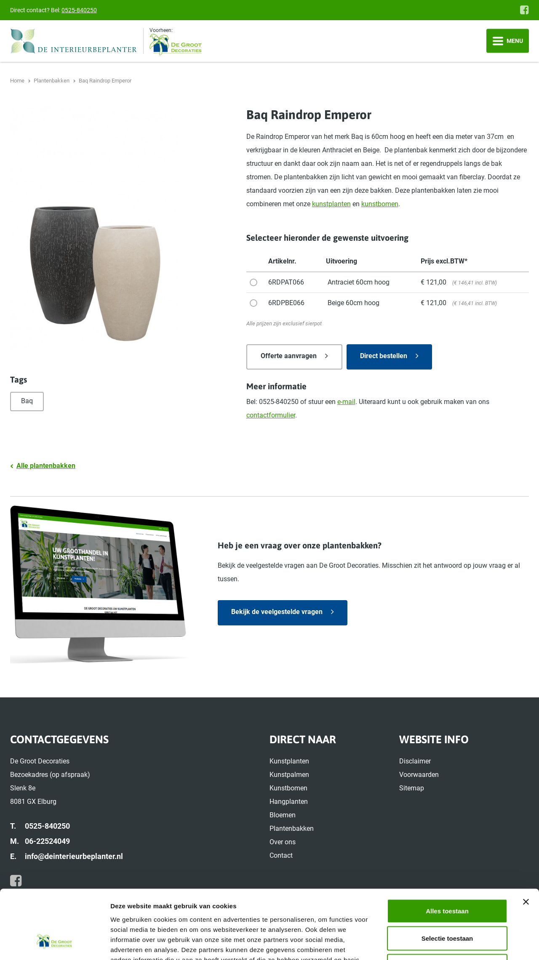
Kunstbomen (288, 788)
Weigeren (447, 904)
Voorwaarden (419, 775)
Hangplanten (289, 802)
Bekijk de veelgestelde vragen (277, 612)
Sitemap (411, 788)
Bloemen (283, 815)
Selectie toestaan (447, 877)
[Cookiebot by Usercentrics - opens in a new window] (54, 943)
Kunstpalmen (289, 775)
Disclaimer (415, 761)
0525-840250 (79, 10)
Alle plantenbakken (45, 466)
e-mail (346, 402)
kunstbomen (379, 204)
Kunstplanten (289, 761)
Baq (27, 401)
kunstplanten (331, 204)
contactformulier (270, 415)
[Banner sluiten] (526, 840)
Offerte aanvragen (289, 356)
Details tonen (455, 943)
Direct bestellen (383, 356)
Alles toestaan (447, 849)
